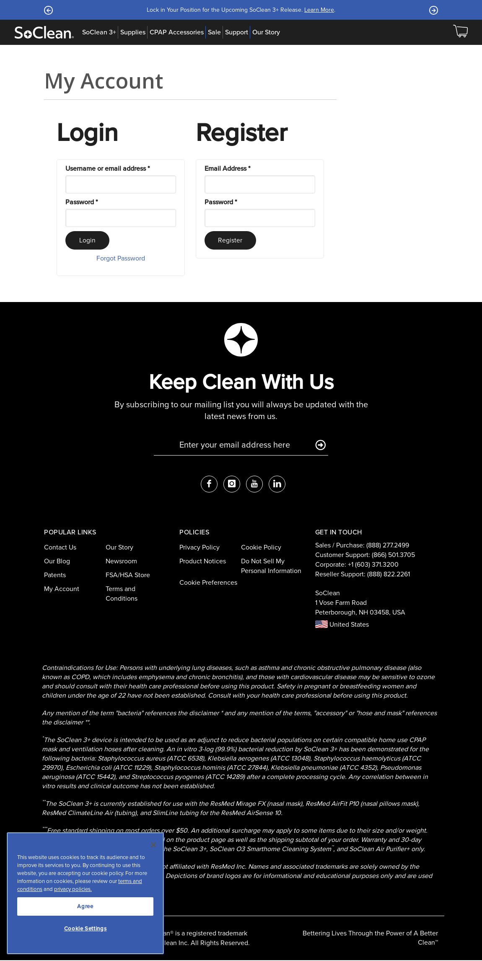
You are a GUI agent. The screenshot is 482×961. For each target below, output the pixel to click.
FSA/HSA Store (128, 576)
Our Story (266, 32)
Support (236, 32)
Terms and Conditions (121, 594)
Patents (55, 576)
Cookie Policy (261, 548)
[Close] (153, 845)
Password (81, 202)
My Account (61, 589)
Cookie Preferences (208, 583)
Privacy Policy (199, 548)
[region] (85, 893)
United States (342, 625)
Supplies (132, 32)
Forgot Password (120, 259)
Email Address (227, 168)
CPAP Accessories (177, 32)
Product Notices (202, 562)
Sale (214, 32)
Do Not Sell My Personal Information (271, 566)
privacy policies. (73, 889)
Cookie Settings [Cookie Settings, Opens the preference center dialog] (85, 928)
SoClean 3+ (99, 32)
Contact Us (60, 548)
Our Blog (57, 562)
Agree (85, 906)
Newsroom (121, 562)
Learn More (319, 9)
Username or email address (107, 168)
